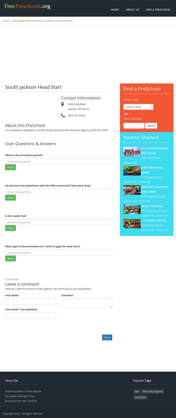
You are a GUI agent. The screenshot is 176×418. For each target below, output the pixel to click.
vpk (137, 391)
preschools (140, 397)
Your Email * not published (21, 309)
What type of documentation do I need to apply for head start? (42, 246)
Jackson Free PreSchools (59, 20)
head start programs (153, 391)
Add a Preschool (158, 9)
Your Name (12, 295)
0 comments (12, 279)
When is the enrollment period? (24, 155)
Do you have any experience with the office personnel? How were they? (48, 185)
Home (115, 9)
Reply (10, 167)
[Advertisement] (88, 51)
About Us (132, 9)
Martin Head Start (152, 206)
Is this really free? (15, 216)
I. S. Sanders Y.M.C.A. (153, 220)
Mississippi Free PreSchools (28, 20)
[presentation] (31, 328)
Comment (67, 295)
